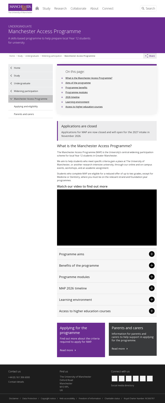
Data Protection (29, 398)
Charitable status (112, 398)
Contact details (16, 381)
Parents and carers (24, 114)
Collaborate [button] (78, 8)
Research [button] (60, 8)
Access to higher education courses (84, 106)
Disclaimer (14, 398)
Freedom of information (90, 398)
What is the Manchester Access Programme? (88, 78)
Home (37, 8)
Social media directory (122, 385)
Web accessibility (67, 398)
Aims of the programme (78, 82)
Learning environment (77, 101)
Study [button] (46, 8)
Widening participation (52, 56)
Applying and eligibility (26, 106)
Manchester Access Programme (79, 56)
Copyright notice (48, 398)
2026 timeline (72, 97)
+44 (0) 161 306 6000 (19, 377)
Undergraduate (32, 56)
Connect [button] (107, 8)
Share (150, 55)
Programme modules (76, 92)
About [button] (94, 8)
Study (20, 56)
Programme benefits (76, 87)
